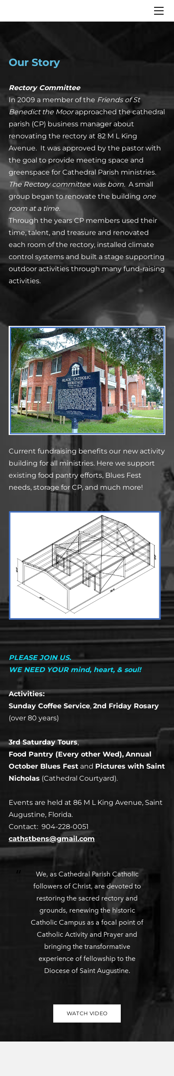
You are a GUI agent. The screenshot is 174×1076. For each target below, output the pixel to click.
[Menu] (159, 11)
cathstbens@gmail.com (52, 839)
